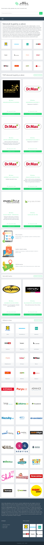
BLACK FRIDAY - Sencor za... (11, 214)
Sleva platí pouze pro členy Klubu (32, 304)
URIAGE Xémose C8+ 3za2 (33, 177)
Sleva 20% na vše (33, 214)
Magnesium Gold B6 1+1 (33, 102)
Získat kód (32, 226)
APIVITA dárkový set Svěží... (11, 139)
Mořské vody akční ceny (11, 177)
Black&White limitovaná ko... (32, 303)
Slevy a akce (5, 527)
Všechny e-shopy (38, 320)
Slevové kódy (5, 526)
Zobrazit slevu (11, 113)
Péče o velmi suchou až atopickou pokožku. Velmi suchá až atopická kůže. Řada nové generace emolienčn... (33, 180)
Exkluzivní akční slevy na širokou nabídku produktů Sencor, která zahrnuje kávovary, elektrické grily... (11, 218)
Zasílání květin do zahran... (11, 102)
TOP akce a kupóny (6, 524)
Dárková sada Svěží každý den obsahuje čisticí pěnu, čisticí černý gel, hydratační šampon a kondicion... (11, 143)
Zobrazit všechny (37, 276)
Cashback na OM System (11, 303)
